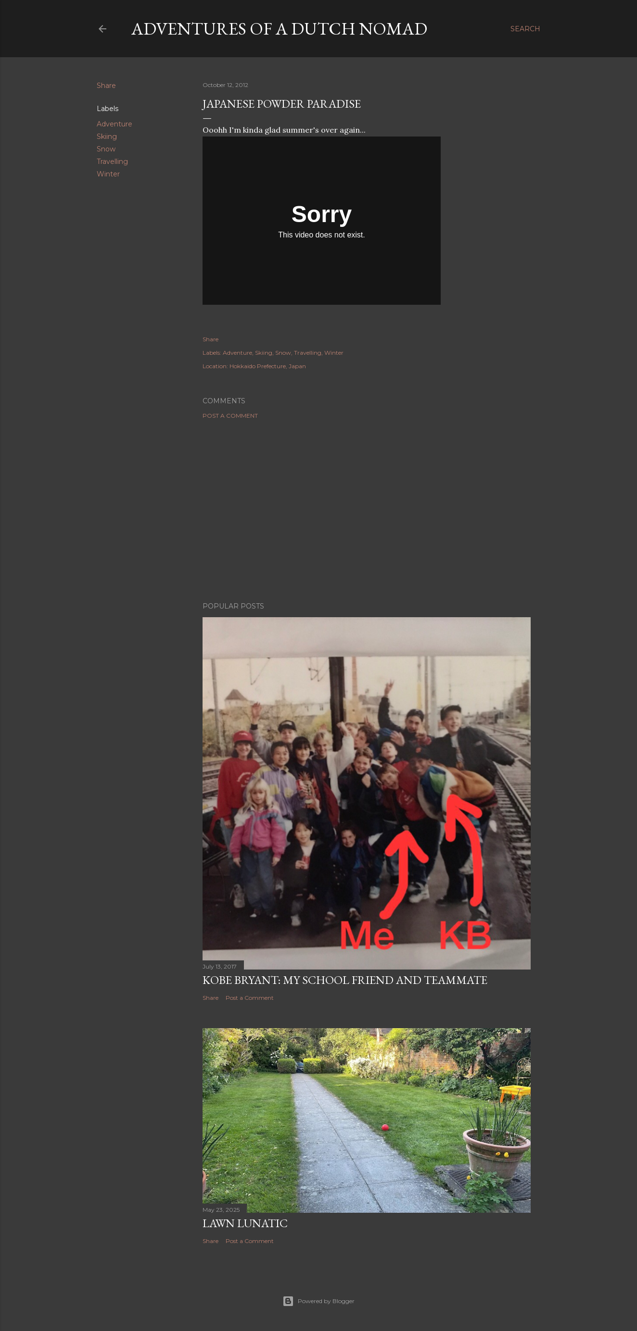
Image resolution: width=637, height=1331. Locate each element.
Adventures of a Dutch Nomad (279, 28)
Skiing (107, 136)
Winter (108, 174)
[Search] (525, 28)
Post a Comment (230, 415)
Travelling (112, 161)
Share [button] (106, 85)
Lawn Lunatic (245, 1223)
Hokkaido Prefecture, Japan (267, 366)
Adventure (114, 124)
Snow (106, 149)
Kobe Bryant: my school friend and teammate (345, 979)
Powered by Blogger (318, 1301)
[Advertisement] (367, 510)
